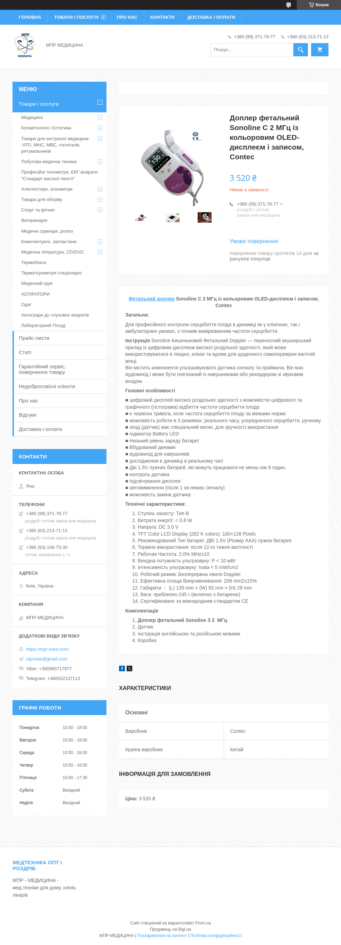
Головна (30, 17)
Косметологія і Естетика (46, 127)
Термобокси (33, 262)
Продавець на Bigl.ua (170, 929)
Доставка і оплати (211, 17)
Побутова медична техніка (49, 161)
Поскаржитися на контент (162, 935)
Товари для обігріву (41, 199)
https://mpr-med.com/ (47, 649)
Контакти (162, 17)
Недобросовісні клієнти (47, 386)
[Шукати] (300, 49)
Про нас (127, 17)
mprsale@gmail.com (47, 659)
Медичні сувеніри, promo (47, 231)
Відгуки (27, 415)
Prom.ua (203, 923)
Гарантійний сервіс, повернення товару (42, 369)
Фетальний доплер (152, 299)
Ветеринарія (34, 220)
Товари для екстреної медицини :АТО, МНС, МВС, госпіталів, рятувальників (55, 145)
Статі (25, 352)
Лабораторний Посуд (43, 325)
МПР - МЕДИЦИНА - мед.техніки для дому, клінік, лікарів (45, 888)
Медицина (32, 117)
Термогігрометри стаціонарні (51, 272)
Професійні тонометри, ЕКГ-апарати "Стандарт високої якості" (59, 175)
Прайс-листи (34, 338)
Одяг (26, 304)
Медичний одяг (37, 283)
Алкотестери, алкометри (46, 189)
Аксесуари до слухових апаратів (55, 315)
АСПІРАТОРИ (35, 294)
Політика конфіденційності (216, 935)
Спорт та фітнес (38, 210)
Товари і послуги (76, 17)
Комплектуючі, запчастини (49, 241)
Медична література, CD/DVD (52, 252)
